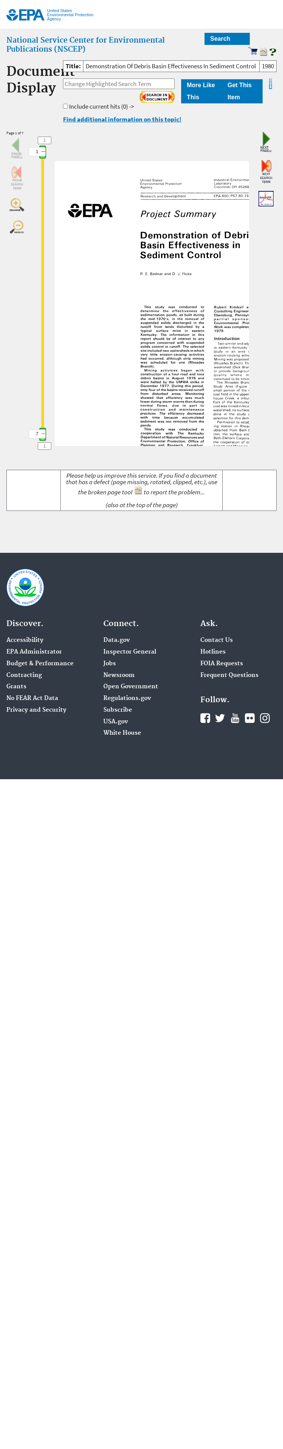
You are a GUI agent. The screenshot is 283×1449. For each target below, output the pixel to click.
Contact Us (216, 640)
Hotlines (213, 652)
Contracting (24, 675)
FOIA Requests (221, 663)
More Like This (201, 91)
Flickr (250, 718)
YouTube (235, 718)
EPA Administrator (34, 652)
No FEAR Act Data (32, 698)
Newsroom (119, 675)
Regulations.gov (127, 698)
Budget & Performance (40, 663)
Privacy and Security (36, 710)
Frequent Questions (229, 675)
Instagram (265, 718)
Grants (16, 686)
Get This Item (240, 91)
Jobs (109, 663)
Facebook (205, 718)
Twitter (220, 718)
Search (220, 38)
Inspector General (129, 652)
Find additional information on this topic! (122, 119)
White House (122, 733)
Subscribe (117, 710)
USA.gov (115, 721)
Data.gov (116, 640)
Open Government (130, 686)
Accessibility (24, 640)
